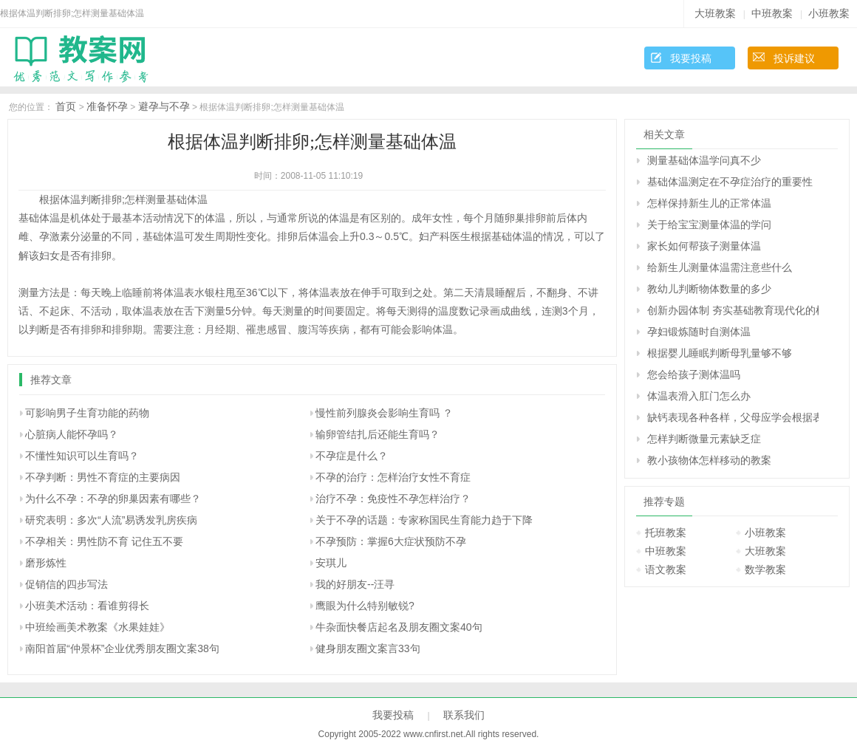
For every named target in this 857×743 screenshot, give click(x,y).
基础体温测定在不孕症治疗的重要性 (730, 182)
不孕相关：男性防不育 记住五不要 (104, 541)
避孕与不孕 (164, 106)
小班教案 (829, 13)
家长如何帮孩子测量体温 (704, 246)
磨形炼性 (45, 563)
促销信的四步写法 (66, 584)
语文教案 (665, 569)
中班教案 (772, 13)
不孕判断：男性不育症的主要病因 (102, 477)
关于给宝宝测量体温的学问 (709, 224)
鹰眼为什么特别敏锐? (364, 606)
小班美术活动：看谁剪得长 (87, 606)
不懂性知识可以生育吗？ (82, 456)
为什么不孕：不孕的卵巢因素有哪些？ (113, 498)
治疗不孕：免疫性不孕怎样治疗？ (393, 498)
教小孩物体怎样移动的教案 (709, 460)
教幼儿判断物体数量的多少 (709, 289)
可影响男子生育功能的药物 (87, 413)
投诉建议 (794, 58)
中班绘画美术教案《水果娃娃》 (97, 627)
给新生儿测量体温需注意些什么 (719, 267)
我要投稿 (690, 58)
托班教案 (665, 532)
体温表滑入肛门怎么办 (699, 396)
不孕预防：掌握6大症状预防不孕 (390, 541)
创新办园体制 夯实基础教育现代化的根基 (733, 310)
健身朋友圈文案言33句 (367, 648)
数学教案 (765, 569)
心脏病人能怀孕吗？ (71, 434)
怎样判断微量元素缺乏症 (704, 439)
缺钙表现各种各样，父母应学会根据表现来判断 (733, 417)
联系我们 (464, 715)
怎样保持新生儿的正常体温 (709, 203)
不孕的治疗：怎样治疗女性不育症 (393, 477)
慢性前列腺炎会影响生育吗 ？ (384, 413)
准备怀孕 (107, 106)
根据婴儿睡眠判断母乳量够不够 (719, 353)
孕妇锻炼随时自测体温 (699, 332)
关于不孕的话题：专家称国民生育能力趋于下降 (424, 520)
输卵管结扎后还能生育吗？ (377, 434)
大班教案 (715, 13)
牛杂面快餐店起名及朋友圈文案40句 (398, 627)
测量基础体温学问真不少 (704, 160)
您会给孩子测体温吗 (693, 374)
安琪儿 (330, 563)
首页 (65, 106)
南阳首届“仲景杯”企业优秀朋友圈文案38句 (122, 648)
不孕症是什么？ (351, 456)
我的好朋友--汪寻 (355, 584)
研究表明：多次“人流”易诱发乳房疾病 (111, 520)
